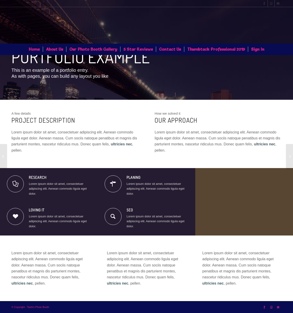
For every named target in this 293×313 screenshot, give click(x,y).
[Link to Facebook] (264, 3)
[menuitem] (34, 49)
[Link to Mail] (278, 3)
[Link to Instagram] (271, 3)
